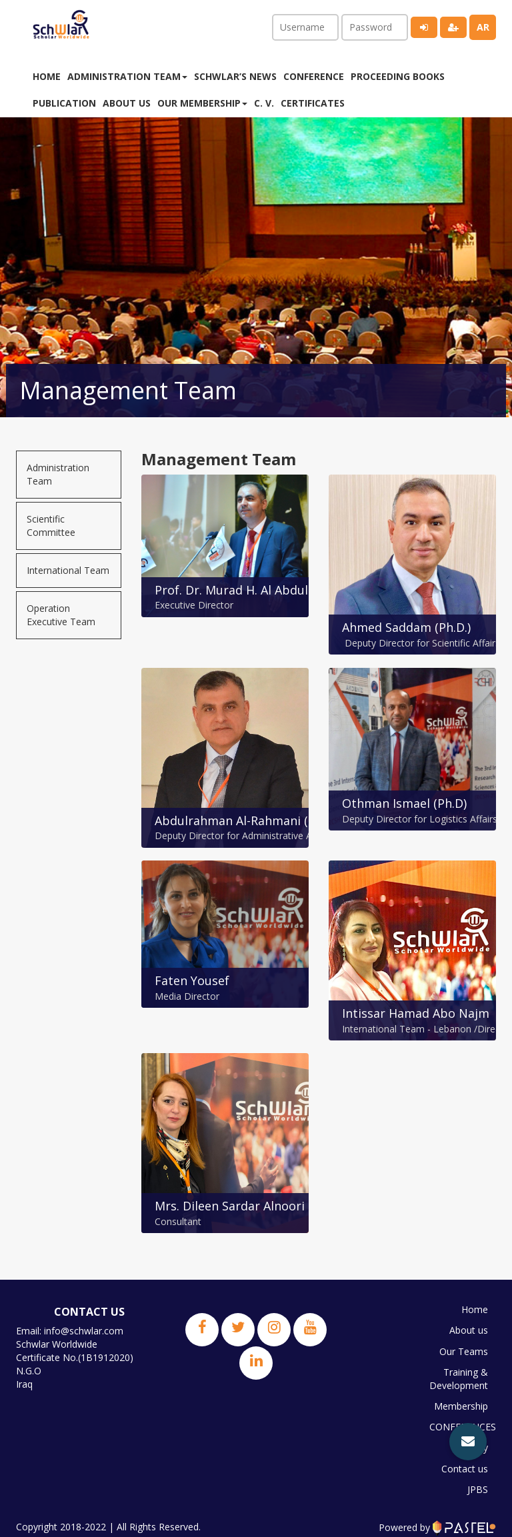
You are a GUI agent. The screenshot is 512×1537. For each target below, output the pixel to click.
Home (47, 76)
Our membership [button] (202, 103)
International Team (68, 570)
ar (483, 27)
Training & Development (459, 1377)
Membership (460, 1404)
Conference (313, 76)
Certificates (313, 103)
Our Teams (463, 1350)
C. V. (264, 103)
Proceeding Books (398, 76)
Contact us (464, 1464)
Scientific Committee (51, 526)
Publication (64, 103)
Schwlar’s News (235, 76)
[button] (468, 1441)
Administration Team (58, 474)
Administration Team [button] (127, 76)
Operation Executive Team (61, 615)
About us (127, 103)
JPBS (477, 1484)
